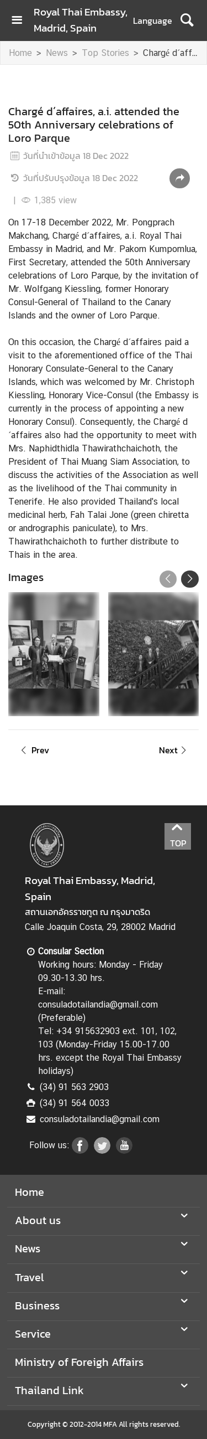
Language (152, 20)
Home (20, 53)
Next (174, 750)
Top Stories (105, 53)
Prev (33, 750)
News (57, 53)
